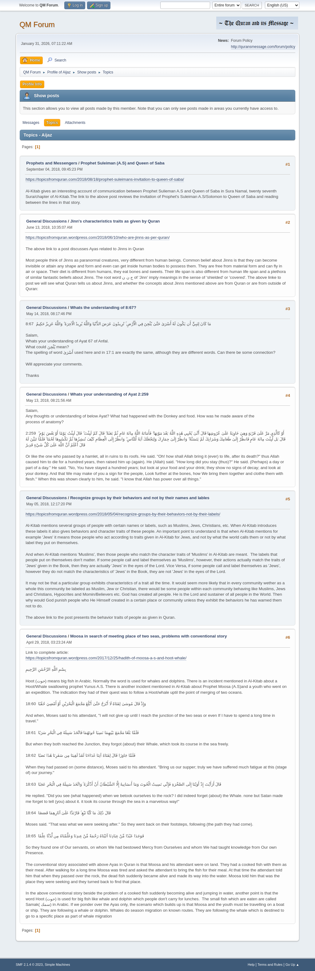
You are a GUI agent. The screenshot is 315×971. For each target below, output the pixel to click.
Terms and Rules (269, 964)
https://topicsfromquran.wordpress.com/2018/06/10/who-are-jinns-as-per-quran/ (97, 237)
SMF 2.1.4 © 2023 (29, 964)
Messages (30, 122)
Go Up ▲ (292, 964)
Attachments (75, 122)
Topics (52, 122)
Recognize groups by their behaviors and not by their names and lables (139, 497)
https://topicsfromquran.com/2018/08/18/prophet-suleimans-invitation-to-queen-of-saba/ (105, 179)
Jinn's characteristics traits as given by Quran (115, 221)
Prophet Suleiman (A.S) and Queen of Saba (123, 163)
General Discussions (46, 221)
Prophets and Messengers (51, 163)
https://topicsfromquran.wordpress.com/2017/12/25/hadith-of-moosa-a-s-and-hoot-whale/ (106, 658)
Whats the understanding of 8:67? (103, 307)
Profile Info (32, 84)
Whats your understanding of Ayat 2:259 (109, 394)
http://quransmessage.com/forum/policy (263, 47)
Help (251, 964)
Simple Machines (57, 964)
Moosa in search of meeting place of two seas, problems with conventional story (148, 636)
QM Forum (37, 24)
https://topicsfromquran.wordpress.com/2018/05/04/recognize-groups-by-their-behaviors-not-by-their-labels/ (123, 514)
